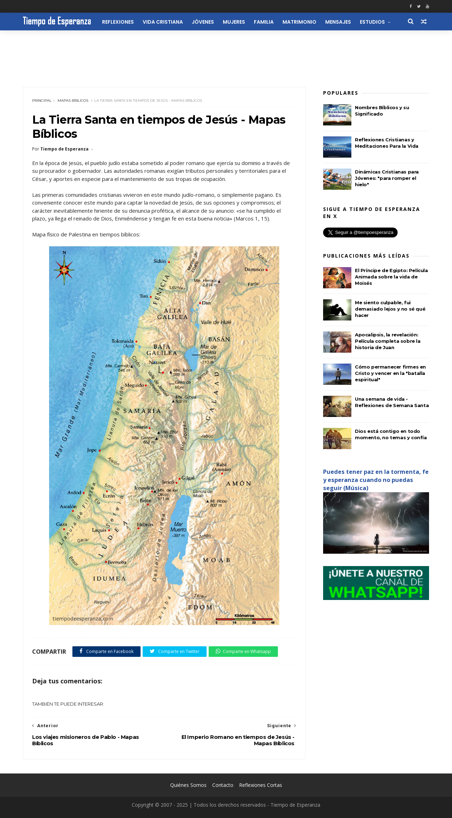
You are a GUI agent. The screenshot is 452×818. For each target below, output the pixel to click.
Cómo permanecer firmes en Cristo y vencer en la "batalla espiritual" (390, 373)
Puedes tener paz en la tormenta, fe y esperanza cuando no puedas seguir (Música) (376, 480)
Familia (264, 21)
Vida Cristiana (163, 21)
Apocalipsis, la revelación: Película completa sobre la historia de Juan (388, 341)
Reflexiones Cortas (260, 785)
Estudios (372, 21)
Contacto (222, 785)
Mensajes (338, 21)
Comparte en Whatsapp (243, 651)
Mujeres (234, 21)
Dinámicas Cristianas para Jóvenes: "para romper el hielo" (387, 178)
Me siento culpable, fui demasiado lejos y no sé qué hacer (390, 309)
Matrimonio (299, 21)
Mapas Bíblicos (73, 100)
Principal (42, 100)
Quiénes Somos (188, 785)
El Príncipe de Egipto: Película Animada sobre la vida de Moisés (391, 276)
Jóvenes (203, 21)
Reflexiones (118, 21)
